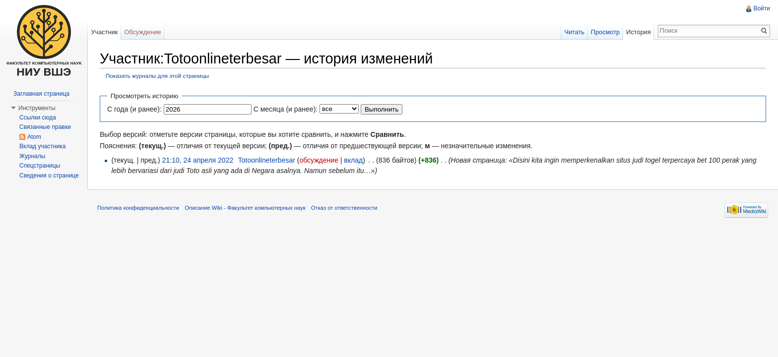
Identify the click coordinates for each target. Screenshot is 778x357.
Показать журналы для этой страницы (157, 75)
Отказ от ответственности (344, 208)
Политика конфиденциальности (138, 208)
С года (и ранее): (134, 109)
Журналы (32, 156)
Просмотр (605, 32)
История (638, 32)
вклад (353, 160)
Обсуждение (142, 32)
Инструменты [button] (37, 108)
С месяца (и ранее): (286, 109)
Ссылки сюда (37, 117)
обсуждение (318, 160)
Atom (34, 136)
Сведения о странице (49, 175)
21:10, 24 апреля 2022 (198, 160)
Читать (574, 32)
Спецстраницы (39, 165)
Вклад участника (42, 146)
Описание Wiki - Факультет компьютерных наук (245, 208)
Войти (761, 8)
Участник (104, 32)
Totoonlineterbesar (266, 160)
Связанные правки (45, 126)
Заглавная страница (41, 93)
